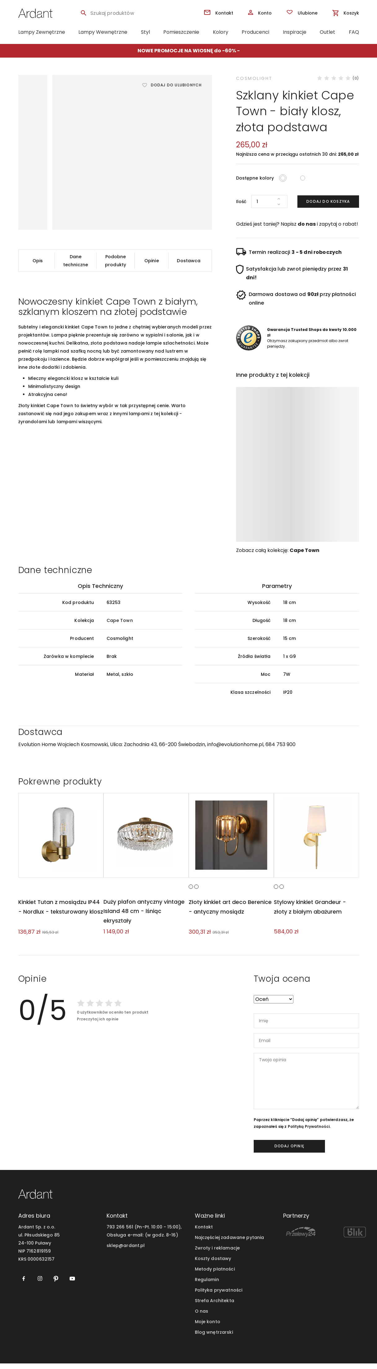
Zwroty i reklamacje (217, 1253)
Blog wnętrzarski (214, 1338)
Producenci (255, 32)
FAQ (354, 32)
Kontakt (204, 1232)
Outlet (327, 32)
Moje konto (207, 1327)
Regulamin (207, 1285)
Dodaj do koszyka (328, 201)
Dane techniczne (75, 261)
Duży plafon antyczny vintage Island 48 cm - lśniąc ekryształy (144, 917)
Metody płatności (215, 1274)
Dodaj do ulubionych (176, 85)
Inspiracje (294, 32)
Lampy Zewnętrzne (41, 32)
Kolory (220, 32)
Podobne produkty (115, 261)
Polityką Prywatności (309, 1132)
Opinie (151, 261)
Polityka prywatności (219, 1296)
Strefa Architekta (214, 1306)
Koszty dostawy (213, 1264)
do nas (307, 224)
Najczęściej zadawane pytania (229, 1243)
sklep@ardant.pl (126, 1251)
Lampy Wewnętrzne (102, 32)
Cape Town (304, 550)
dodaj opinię (289, 1151)
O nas (201, 1317)
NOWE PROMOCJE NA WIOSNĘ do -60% (187, 50)
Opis (38, 261)
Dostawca (188, 261)
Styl (145, 32)
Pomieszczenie (181, 32)
